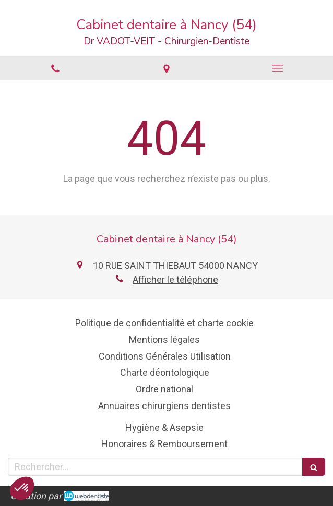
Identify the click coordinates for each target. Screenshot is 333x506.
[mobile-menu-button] (277, 68)
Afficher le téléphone (175, 279)
